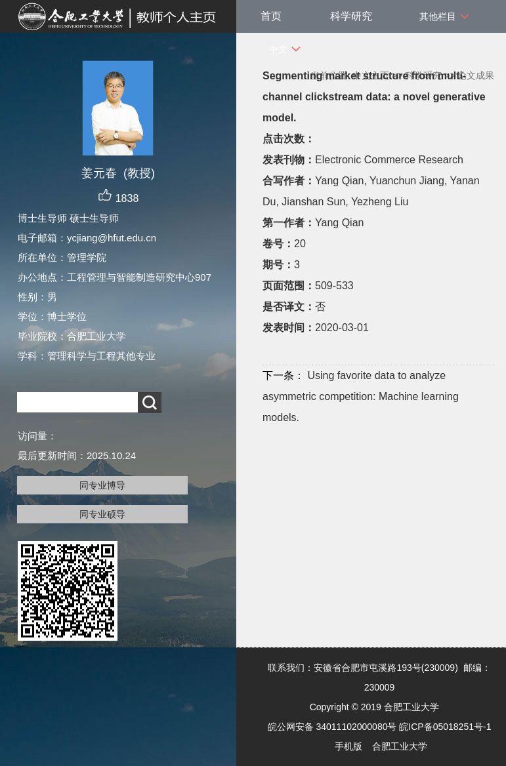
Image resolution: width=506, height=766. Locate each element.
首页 (271, 16)
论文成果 (475, 75)
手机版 (348, 746)
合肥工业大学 (399, 746)
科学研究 (351, 16)
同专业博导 (102, 485)
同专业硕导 (102, 514)
